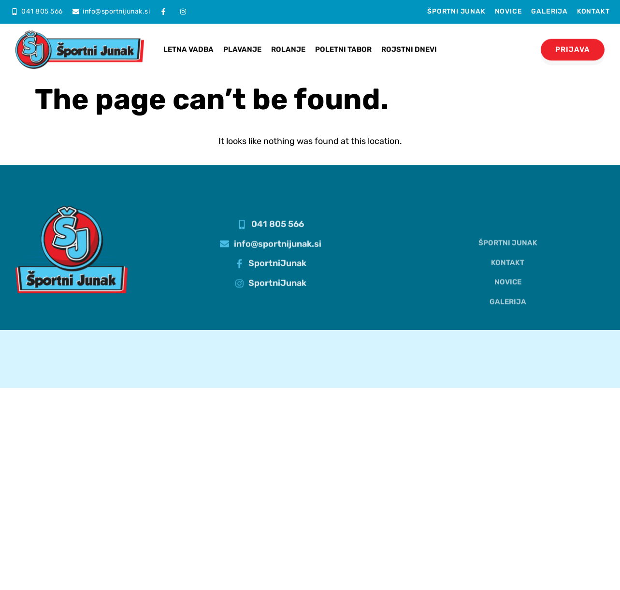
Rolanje (288, 44)
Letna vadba (188, 44)
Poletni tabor (343, 44)
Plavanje (242, 44)
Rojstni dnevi (409, 44)
